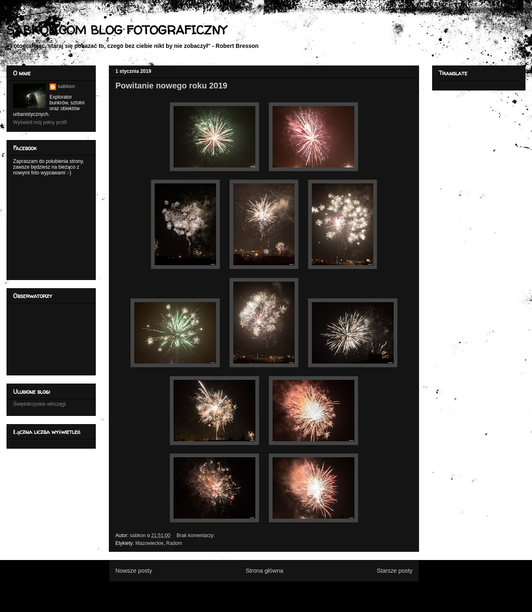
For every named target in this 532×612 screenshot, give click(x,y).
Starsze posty (395, 570)
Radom (174, 543)
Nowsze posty (133, 570)
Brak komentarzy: (196, 535)
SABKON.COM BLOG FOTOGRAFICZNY (116, 29)
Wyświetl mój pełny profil (40, 122)
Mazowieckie (149, 543)
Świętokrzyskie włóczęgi (39, 404)
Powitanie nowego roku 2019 (171, 85)
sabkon (66, 86)
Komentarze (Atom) (277, 591)
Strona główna (264, 570)
